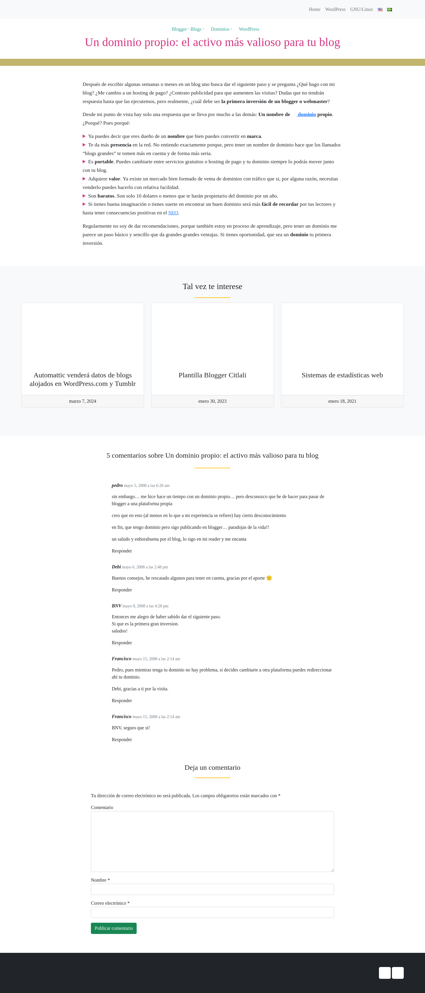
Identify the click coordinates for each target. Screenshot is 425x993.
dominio (303, 114)
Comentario (102, 807)
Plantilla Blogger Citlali (212, 375)
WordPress (335, 9)
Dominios (217, 29)
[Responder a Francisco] (134, 701)
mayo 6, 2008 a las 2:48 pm (145, 567)
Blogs (195, 29)
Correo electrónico (110, 903)
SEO (173, 213)
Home (315, 9)
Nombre (100, 880)
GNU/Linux (361, 9)
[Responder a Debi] (134, 590)
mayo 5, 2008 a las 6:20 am (146, 485)
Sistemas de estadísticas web (342, 375)
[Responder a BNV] (134, 643)
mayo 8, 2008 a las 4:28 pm (146, 606)
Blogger (176, 29)
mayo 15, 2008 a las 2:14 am (156, 659)
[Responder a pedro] (134, 551)
